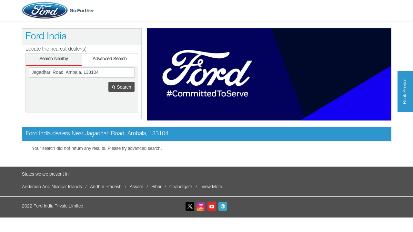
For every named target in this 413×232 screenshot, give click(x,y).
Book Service (405, 91)
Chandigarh (180, 187)
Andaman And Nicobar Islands (52, 187)
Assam (136, 187)
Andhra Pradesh (106, 187)
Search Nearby (53, 59)
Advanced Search (110, 59)
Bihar (156, 187)
